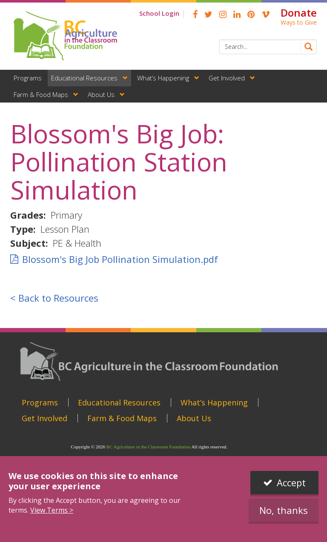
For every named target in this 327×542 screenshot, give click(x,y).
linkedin (237, 14)
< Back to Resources (54, 297)
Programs (28, 78)
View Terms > (51, 510)
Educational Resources (84, 78)
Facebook (195, 14)
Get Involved (227, 78)
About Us (101, 94)
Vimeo (265, 14)
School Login (159, 13)
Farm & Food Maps (41, 94)
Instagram (223, 14)
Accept (291, 482)
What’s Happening (163, 78)
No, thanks (283, 510)
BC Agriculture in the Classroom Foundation (148, 446)
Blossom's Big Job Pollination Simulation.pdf (120, 259)
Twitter (208, 14)
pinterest (251, 14)
